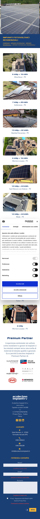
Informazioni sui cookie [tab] (30, 226)
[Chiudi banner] (37, 221)
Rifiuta (20, 296)
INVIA (33, 509)
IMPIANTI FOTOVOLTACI (18, 43)
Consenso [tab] (5, 226)
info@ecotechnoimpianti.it (21, 451)
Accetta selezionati (20, 290)
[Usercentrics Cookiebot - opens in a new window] (25, 221)
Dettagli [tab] (15, 226)
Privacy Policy (17, 414)
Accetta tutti (20, 284)
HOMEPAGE (6, 43)
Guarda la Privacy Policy (20, 500)
